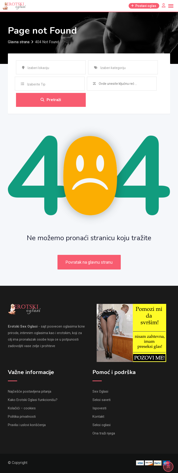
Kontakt (98, 416)
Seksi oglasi (101, 425)
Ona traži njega (103, 433)
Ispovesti (99, 408)
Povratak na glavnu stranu (89, 262)
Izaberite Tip (36, 84)
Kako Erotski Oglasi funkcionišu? (32, 400)
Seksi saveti (101, 400)
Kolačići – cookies (22, 408)
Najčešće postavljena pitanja (29, 391)
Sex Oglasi (100, 391)
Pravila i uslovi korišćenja (27, 425)
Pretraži (51, 100)
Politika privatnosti (22, 416)
